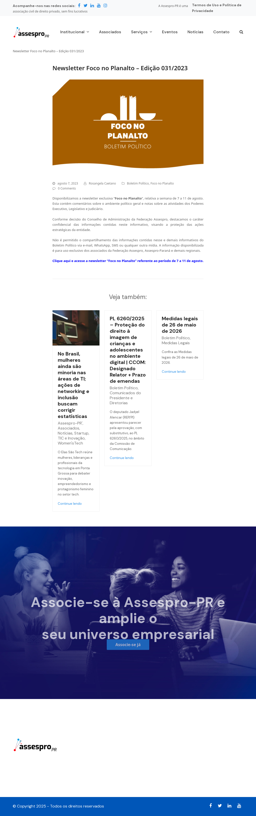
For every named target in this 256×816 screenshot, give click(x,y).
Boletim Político (138, 183)
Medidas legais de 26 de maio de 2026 (180, 324)
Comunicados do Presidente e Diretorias (125, 398)
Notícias (65, 433)
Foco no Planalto (162, 183)
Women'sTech (70, 443)
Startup (81, 433)
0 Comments (67, 188)
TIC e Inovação (71, 438)
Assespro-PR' (70, 423)
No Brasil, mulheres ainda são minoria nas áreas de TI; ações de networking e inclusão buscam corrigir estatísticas (73, 385)
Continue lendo (70, 504)
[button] (241, 32)
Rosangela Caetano (102, 183)
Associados (68, 428)
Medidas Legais (176, 343)
